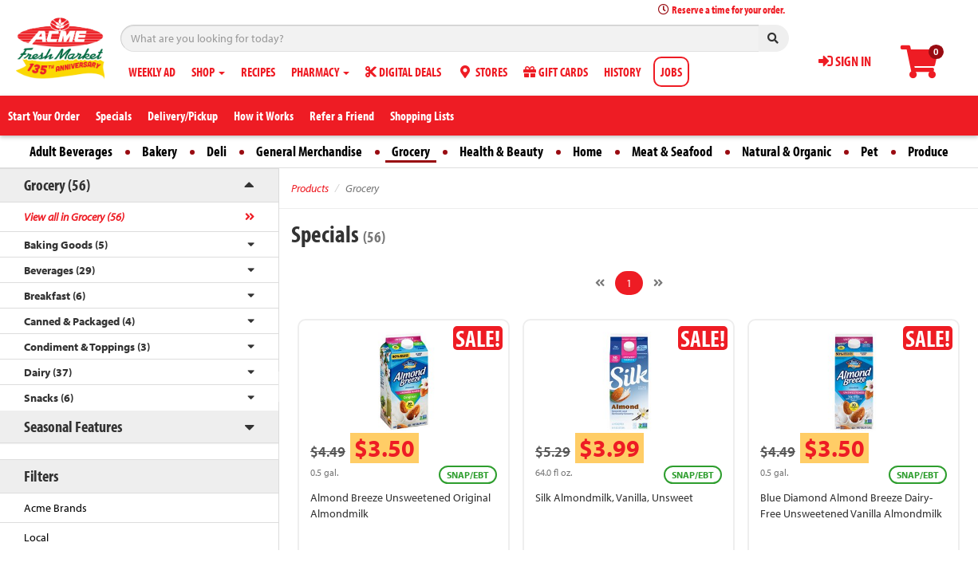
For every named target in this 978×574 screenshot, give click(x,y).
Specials (114, 116)
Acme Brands (55, 508)
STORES (482, 72)
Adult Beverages (71, 151)
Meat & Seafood (672, 151)
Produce (928, 151)
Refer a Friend (342, 116)
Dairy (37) (48, 372)
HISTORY (622, 72)
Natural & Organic (786, 151)
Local (36, 537)
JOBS (671, 72)
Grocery (411, 151)
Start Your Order (44, 116)
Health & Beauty (501, 151)
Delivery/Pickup (183, 116)
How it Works (264, 116)
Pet (869, 151)
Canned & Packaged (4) (79, 321)
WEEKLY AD (151, 72)
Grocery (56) (57, 185)
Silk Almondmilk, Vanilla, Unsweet (614, 497)
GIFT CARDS (555, 72)
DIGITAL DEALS (403, 72)
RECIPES (258, 72)
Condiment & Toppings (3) (87, 347)
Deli (217, 151)
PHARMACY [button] (320, 72)
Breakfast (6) (54, 296)
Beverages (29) (59, 270)
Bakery (159, 151)
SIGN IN (844, 61)
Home (587, 151)
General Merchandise (309, 151)
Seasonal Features (73, 426)
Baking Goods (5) (66, 245)
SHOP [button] (208, 72)
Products (310, 188)
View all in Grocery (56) (74, 217)
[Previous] (600, 283)
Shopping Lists (422, 116)
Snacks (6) (48, 398)
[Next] (658, 283)
